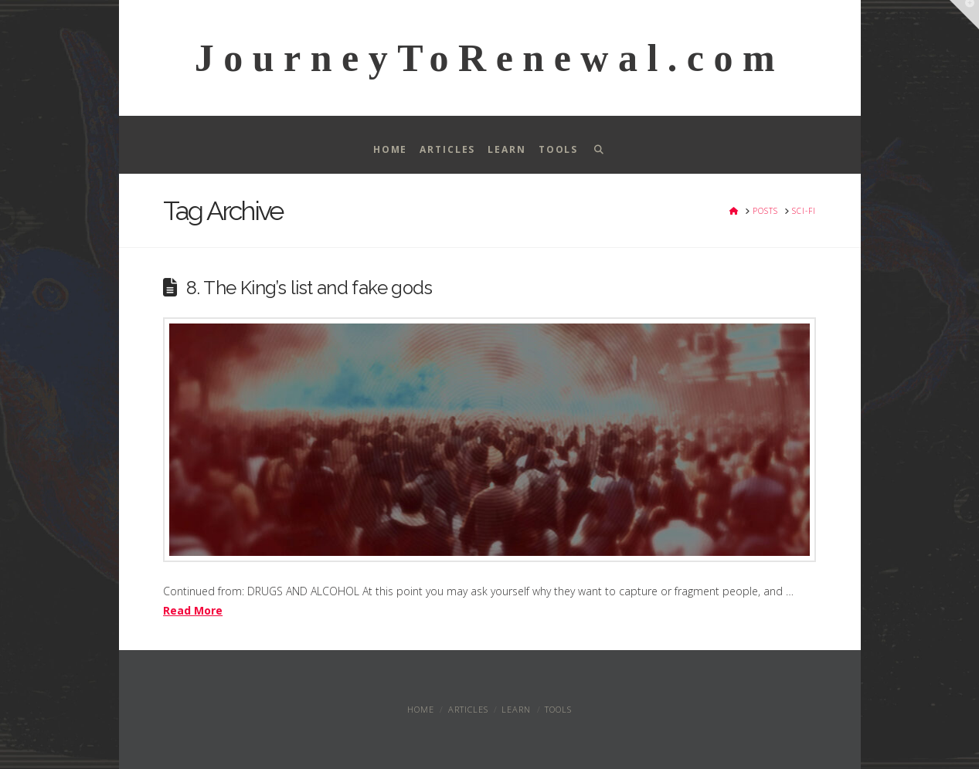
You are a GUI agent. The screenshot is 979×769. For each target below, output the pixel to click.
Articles (468, 709)
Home (420, 709)
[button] (964, 14)
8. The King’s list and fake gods (309, 288)
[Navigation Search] (598, 145)
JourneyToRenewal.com (489, 58)
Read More (193, 610)
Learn (516, 709)
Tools (558, 709)
